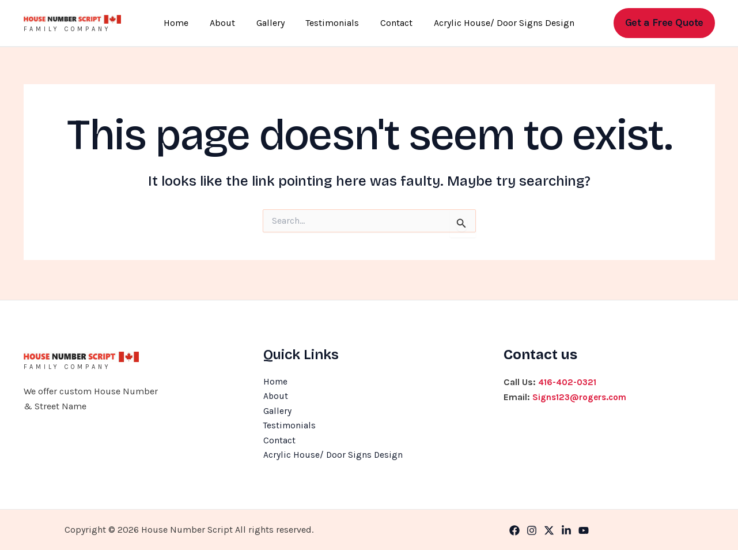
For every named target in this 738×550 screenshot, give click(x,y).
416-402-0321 (568, 379)
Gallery (272, 22)
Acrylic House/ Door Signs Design (497, 22)
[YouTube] (583, 530)
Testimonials (331, 22)
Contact (392, 22)
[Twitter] (549, 530)
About (226, 22)
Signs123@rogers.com (581, 394)
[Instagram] (532, 530)
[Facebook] (514, 530)
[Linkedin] (566, 530)
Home (183, 22)
